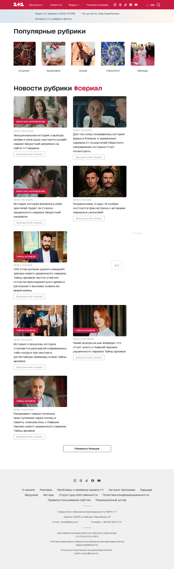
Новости (56, 4)
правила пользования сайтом (69, 499)
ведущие (31, 494)
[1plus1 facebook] (92, 480)
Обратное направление (30, 121)
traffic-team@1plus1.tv (86, 553)
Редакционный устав (111, 499)
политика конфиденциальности (126, 494)
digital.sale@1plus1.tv (87, 544)
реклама (46, 489)
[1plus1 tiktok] (87, 480)
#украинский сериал (29, 153)
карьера (146, 489)
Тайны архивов (26, 256)
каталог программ (122, 489)
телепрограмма (97, 4)
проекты (36, 4)
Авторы (48, 494)
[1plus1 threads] (81, 480)
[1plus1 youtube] (98, 481)
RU (153, 4)
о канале (28, 489)
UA (147, 4)
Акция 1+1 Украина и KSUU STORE (55, 13)
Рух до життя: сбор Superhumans (101, 13)
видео (74, 4)
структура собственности (78, 494)
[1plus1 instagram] (75, 480)
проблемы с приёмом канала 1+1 (80, 489)
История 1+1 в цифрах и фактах (53, 19)
